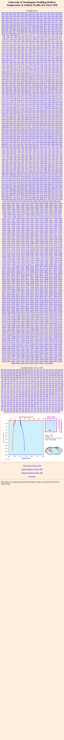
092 (26, 377)
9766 (50, 201)
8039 (22, 173)
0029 (26, 14)
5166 (41, 100)
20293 (37, 302)
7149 (30, 150)
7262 (34, 155)
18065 (60, 266)
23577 (13, 357)
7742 (30, 169)
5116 (7, 96)
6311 (14, 133)
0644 (61, 24)
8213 (11, 182)
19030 (37, 281)
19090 (32, 283)
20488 (41, 304)
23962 (60, 361)
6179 (49, 127)
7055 (26, 146)
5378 (7, 117)
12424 (18, 226)
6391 (57, 134)
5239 (49, 108)
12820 (32, 253)
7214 (30, 154)
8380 (7, 186)
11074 (18, 213)
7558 (22, 161)
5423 (18, 121)
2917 (18, 81)
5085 (22, 93)
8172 (7, 178)
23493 (27, 356)
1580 (7, 56)
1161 (22, 39)
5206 (49, 104)
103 (59, 377)
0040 (57, 14)
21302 (41, 315)
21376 (4, 317)
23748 (13, 359)
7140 (22, 150)
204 (47, 387)
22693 (51, 340)
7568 (41, 161)
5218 (34, 106)
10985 (41, 207)
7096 (45, 148)
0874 (3, 32)
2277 (57, 74)
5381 (15, 117)
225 (47, 389)
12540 (4, 234)
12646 (27, 241)
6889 (3, 144)
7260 (26, 155)
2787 (18, 77)
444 (11, 410)
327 (38, 398)
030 (29, 372)
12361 (23, 218)
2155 (18, 70)
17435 (46, 260)
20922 (27, 312)
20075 (46, 296)
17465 (55, 260)
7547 (57, 159)
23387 (18, 354)
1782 (41, 66)
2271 (34, 74)
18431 (55, 272)
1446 (34, 49)
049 (23, 373)
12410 (23, 224)
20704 (37, 310)
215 (17, 389)
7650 (18, 167)
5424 (22, 121)
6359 (26, 134)
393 (47, 404)
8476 (3, 190)
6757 (57, 140)
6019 (60, 123)
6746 (14, 140)
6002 (34, 123)
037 (50, 372)
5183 (45, 102)
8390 (30, 186)
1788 (3, 68)
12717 (32, 245)
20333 (51, 302)
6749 (26, 140)
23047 (60, 348)
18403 (46, 272)
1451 (49, 49)
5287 (22, 112)
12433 (46, 226)
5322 (57, 114)
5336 (45, 115)
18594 (51, 274)
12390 (23, 222)
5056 (41, 89)
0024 (11, 14)
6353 (3, 134)
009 (29, 370)
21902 (32, 327)
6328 (22, 133)
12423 (13, 226)
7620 (49, 165)
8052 (34, 173)
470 (29, 412)
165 (56, 383)
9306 (7, 197)
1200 (30, 41)
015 (47, 370)
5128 (49, 96)
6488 (49, 136)
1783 (45, 66)
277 (14, 394)
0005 (18, 13)
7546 (53, 159)
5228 (7, 108)
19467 (46, 289)
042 (2, 373)
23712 (60, 357)
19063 (55, 281)
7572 (49, 161)
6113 (22, 127)
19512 (55, 289)
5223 (49, 106)
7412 (49, 157)
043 (5, 373)
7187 (61, 152)
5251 (34, 110)
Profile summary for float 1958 (32, 469)
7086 (22, 148)
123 (55, 379)
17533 (23, 262)
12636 (41, 239)
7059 (30, 146)
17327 (46, 258)
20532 (13, 306)
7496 (30, 159)
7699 (18, 169)
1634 (41, 58)
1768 (7, 66)
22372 (4, 336)
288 (47, 394)
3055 (30, 81)
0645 (3, 26)
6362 (38, 134)
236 (17, 391)
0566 (37, 22)
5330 (26, 115)
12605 (18, 235)
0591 (18, 24)
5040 (53, 87)
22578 (60, 338)
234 (11, 391)
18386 (32, 272)
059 (53, 373)
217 (23, 389)
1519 (7, 53)
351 (47, 400)
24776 (46, 363)
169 (5, 385)
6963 (57, 144)
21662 (18, 321)
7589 (18, 163)
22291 (46, 335)
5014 (18, 85)
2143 (34, 68)
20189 (37, 300)
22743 (46, 342)
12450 (23, 228)
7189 (7, 154)
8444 (22, 188)
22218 (41, 333)
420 (2, 408)
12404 (60, 222)
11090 (55, 213)
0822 (18, 28)
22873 (27, 346)
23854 (4, 361)
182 (44, 385)
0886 (34, 32)
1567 (18, 54)
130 (14, 381)
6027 (30, 125)
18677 (32, 275)
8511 (60, 190)
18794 (37, 277)
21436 (37, 317)
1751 (3, 64)
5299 (38, 112)
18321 (51, 270)
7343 (45, 155)
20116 (27, 298)
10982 (27, 207)
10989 (60, 207)
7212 (22, 154)
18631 (8, 275)
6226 (22, 129)
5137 (18, 98)
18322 (55, 270)
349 (41, 400)
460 (59, 410)
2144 (38, 68)
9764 (43, 201)
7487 (26, 159)
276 (11, 394)
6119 (33, 127)
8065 (41, 173)
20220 (46, 300)
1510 (34, 51)
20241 (60, 300)
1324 (45, 45)
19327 (27, 287)
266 (44, 393)
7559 (26, 161)
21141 (41, 314)
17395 (23, 260)
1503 (18, 51)
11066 (9, 213)
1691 (18, 62)
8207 (49, 180)
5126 (41, 96)
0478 (49, 20)
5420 (7, 121)
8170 (3, 178)
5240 (53, 108)
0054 (15, 16)
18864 (37, 279)
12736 (23, 247)
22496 (4, 338)
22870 (23, 346)
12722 (37, 245)
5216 (26, 106)
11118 (41, 216)
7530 (41, 159)
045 (11, 373)
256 (14, 393)
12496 (51, 232)
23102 (55, 350)
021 (2, 372)
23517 (46, 356)
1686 (3, 62)
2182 (53, 72)
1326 (49, 45)
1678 (38, 60)
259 (23, 393)
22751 (55, 342)
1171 (60, 39)
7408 (45, 157)
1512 (41, 51)
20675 (23, 310)
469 (26, 412)
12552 (41, 234)
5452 (18, 123)
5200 (45, 104)
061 (59, 373)
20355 (8, 304)
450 (29, 410)
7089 (30, 148)
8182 (38, 178)
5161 (22, 100)
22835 (4, 346)
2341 (18, 75)
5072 (34, 91)
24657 (41, 363)
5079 (61, 91)
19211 (41, 285)
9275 (18, 195)
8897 (34, 192)
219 (29, 389)
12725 (51, 245)
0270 (18, 18)
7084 (15, 148)
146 (62, 381)
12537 (60, 232)
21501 (32, 319)
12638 (51, 239)
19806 (41, 293)
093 (29, 377)
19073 (18, 283)
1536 (49, 53)
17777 (32, 264)
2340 (15, 75)
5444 (49, 121)
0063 (49, 16)
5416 (53, 119)
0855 (41, 30)
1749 (57, 62)
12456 (51, 228)
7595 (30, 163)
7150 (34, 150)
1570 (30, 54)
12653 (60, 241)
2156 (22, 70)
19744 (23, 293)
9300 (45, 195)
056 (44, 373)
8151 (30, 176)
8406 (61, 186)
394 (50, 404)
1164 (34, 39)
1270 (7, 43)
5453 (22, 123)
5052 (30, 89)
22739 (37, 342)
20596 (13, 308)
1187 (11, 41)
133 (23, 381)
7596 (34, 163)
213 (11, 389)
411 (38, 406)
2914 (7, 81)
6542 (61, 136)
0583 (7, 24)
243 (38, 391)
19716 (8, 293)
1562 (61, 53)
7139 (18, 150)
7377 (3, 157)
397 (59, 404)
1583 (18, 56)
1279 (41, 43)
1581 (11, 56)
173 (17, 385)
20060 (41, 296)
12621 (32, 237)
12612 (51, 235)
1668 (3, 60)
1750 (61, 62)
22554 (41, 338)
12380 (46, 220)
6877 (30, 142)
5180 (34, 102)
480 (59, 412)
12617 (13, 237)
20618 (32, 308)
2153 (11, 70)
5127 (45, 96)
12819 (27, 253)
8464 (45, 188)
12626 (55, 237)
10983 (32, 207)
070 (23, 375)
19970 (32, 295)
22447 (37, 336)
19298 (8, 287)
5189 (3, 104)
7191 (15, 154)
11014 (4, 211)
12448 (13, 228)
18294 (27, 270)
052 (32, 373)
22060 (4, 331)
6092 (41, 125)
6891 (7, 144)
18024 (32, 266)
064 (5, 375)
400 (5, 406)
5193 (18, 104)
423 (11, 408)
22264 (23, 335)
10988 (55, 207)
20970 (51, 312)
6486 (45, 136)
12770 (55, 249)
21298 (37, 315)
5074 (41, 91)
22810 (51, 344)
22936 (55, 346)
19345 (37, 287)
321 (20, 398)
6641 (53, 138)
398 (62, 404)
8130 (53, 174)
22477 (51, 336)
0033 (41, 14)
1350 (61, 47)
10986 (46, 207)
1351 (3, 49)
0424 (11, 20)
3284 (3, 83)
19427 (27, 289)
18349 (8, 272)
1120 (45, 35)
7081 (3, 148)
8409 (7, 188)
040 (59, 372)
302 (26, 396)
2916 (15, 81)
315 (2, 398)
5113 (56, 94)
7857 (15, 171)
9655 (18, 199)
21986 (37, 329)
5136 (15, 98)
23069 (27, 350)
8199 (22, 180)
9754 (12, 201)
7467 (22, 159)
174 (20, 385)
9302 (53, 195)
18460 (4, 274)
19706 (4, 293)
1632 (34, 58)
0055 (18, 16)
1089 (57, 34)
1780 (34, 66)
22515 (18, 338)
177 (29, 385)
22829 (60, 344)
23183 (18, 352)
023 (8, 372)
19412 (23, 289)
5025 (57, 85)
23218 (32, 352)
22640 (23, 340)
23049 (4, 350)
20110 (23, 298)
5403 (22, 119)
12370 (4, 220)
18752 (8, 277)
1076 (30, 34)
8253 (3, 184)
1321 (34, 45)
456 (47, 410)
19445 (41, 289)
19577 (8, 291)
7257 (18, 155)
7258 (22, 155)
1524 (26, 53)
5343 (49, 115)
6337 (41, 133)
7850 (11, 171)
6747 (18, 140)
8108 (18, 174)
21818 (46, 323)
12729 (4, 247)
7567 (38, 161)
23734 (8, 359)
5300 (41, 112)
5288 (26, 112)
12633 (27, 239)
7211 (18, 154)
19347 (41, 287)
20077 (51, 296)
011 (35, 370)
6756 (53, 140)
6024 (18, 125)
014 (44, 370)
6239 (38, 129)
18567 (41, 274)
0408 (45, 18)
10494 (55, 205)
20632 (60, 308)
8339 (41, 184)
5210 (3, 106)
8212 (7, 182)
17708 (13, 264)
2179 (41, 72)
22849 (13, 346)
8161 (38, 176)
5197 (34, 104)
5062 (61, 89)
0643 (57, 24)
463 (8, 412)
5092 (49, 93)
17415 (27, 260)
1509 (30, 51)
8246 (53, 182)
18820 (55, 277)
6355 (11, 134)
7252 (7, 155)
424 (14, 408)
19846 (55, 293)
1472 (3, 51)
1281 (49, 43)
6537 (57, 136)
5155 (61, 98)
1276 (30, 43)
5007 (53, 83)
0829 (38, 28)
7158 (3, 152)
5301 (45, 112)
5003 (38, 83)
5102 (18, 94)
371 (44, 402)
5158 (11, 100)
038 (53, 372)
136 (32, 381)
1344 (38, 47)
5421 (11, 121)
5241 (57, 108)
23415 (32, 354)
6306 (57, 131)
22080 (18, 331)
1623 (11, 58)
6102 (15, 127)
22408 (13, 336)
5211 (7, 106)
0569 (49, 22)
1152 (49, 37)
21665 (23, 321)
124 (58, 379)
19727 (18, 293)
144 (56, 381)
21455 (46, 317)
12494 (46, 232)
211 (5, 389)
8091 (15, 174)
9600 (34, 197)
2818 (30, 79)
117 (38, 379)
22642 (27, 340)
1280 (45, 43)
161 (44, 383)
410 (35, 406)
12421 (8, 226)
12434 (51, 226)
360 (11, 402)
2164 (49, 70)
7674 (61, 167)
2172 (18, 72)
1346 (45, 47)
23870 (18, 361)
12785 (51, 251)
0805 (61, 26)
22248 (8, 335)
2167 (61, 70)
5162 (26, 100)
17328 (51, 258)
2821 (41, 79)
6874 (26, 142)
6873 (22, 142)
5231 (18, 108)
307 (41, 396)
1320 (30, 45)
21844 (18, 325)
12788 (4, 253)
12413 (37, 224)
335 (62, 398)
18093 (18, 268)
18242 (13, 270)
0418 (49, 18)
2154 (15, 70)
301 (23, 396)
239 (26, 391)
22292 (51, 335)
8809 (15, 192)
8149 (26, 176)
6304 (49, 131)
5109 (45, 94)
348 (38, 400)
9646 (7, 199)
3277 (38, 81)
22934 (51, 346)
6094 (49, 125)
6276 (49, 129)
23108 (60, 350)
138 (38, 381)
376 (59, 402)
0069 (11, 18)
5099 (7, 94)
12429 (32, 226)
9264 (3, 195)
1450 (45, 49)
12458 (60, 228)
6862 (15, 142)
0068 (7, 18)
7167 (30, 152)
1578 (61, 54)
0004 (15, 13)
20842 (4, 312)
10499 (8, 207)
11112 (27, 216)
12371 (8, 220)
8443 (18, 188)
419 (61, 406)
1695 (34, 62)
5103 (22, 94)
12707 (60, 243)
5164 (34, 100)
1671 (15, 60)
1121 (48, 35)
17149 (41, 256)
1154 (56, 37)
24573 (37, 363)
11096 (18, 215)
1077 (34, 34)
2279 (3, 75)
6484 (38, 136)
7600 (49, 163)
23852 (60, 359)
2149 (57, 68)
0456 (30, 20)
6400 (18, 136)
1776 (18, 66)
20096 (4, 298)
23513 (41, 356)
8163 (45, 176)
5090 (41, 93)
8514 (3, 192)
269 (53, 393)
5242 (61, 108)
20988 (60, 312)
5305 (61, 112)
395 (53, 404)
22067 (13, 331)
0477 (45, 20)
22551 (37, 338)
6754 (45, 140)
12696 (41, 243)
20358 (13, 304)
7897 (22, 171)
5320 (49, 114)
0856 (45, 30)
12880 (27, 255)
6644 (3, 140)
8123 (34, 174)
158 (35, 383)
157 (32, 383)
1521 (15, 53)
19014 (23, 281)
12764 (37, 249)
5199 (41, 104)
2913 (3, 81)
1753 (11, 64)
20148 (8, 300)
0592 (22, 24)
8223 (34, 182)
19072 (13, 283)
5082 (11, 93)
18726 (55, 275)
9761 (31, 201)
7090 (34, 148)
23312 (46, 352)
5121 (22, 96)
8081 (57, 173)
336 (2, 400)
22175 (8, 333)
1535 (45, 53)
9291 (30, 195)
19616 (37, 291)
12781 (32, 251)
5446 (57, 121)
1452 (53, 49)
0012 (41, 13)
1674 (26, 60)
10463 (18, 205)
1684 (57, 60)
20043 (18, 296)
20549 (32, 306)
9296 (41, 195)
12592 (4, 235)
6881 (38, 142)
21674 (32, 321)
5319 (45, 114)
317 (8, 398)
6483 (34, 136)
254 (8, 393)
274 (5, 394)
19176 (23, 285)
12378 (37, 220)
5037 (41, 87)
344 (26, 400)
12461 (13, 230)
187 (59, 385)
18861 (27, 279)
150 (11, 383)
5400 (11, 119)
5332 (34, 115)
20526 (60, 304)
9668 (41, 199)
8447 (26, 188)
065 (8, 375)
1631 (30, 58)
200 (35, 387)
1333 (61, 45)
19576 (4, 291)
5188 (61, 102)
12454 (41, 228)
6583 (3, 138)
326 (35, 398)
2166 (57, 70)
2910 (53, 79)
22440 (27, 336)
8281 (22, 184)
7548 (61, 159)
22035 (51, 329)
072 (29, 375)
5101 (15, 94)
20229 (55, 300)
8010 (7, 173)
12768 (46, 249)
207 (56, 387)
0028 (22, 14)
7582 (3, 163)
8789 (7, 192)
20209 (41, 300)
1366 (22, 49)
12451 (27, 228)
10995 (23, 209)
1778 (26, 66)
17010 (13, 256)
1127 (11, 37)
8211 (3, 182)
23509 (37, 356)
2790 (30, 77)
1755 (18, 64)
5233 (26, 108)
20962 (46, 312)
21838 (8, 325)
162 (47, 383)
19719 (13, 293)
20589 (4, 308)
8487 (34, 190)
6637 (38, 138)
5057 (45, 89)
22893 (32, 346)
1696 (38, 62)
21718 (51, 321)
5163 (30, 100)
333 (56, 398)
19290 (4, 287)
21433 (32, 317)
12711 (13, 245)
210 (2, 389)
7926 (30, 171)
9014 (53, 192)
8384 (22, 186)
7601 (53, 163)
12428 (27, 226)
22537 (32, 338)
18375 (27, 272)
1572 (38, 54)
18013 (23, 266)
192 (11, 387)
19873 (60, 293)
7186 (57, 152)
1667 (61, 58)
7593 (22, 163)
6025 (22, 125)
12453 (37, 228)
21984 (32, 329)
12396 (37, 222)
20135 (46, 298)
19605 (27, 291)
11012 (60, 209)
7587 (15, 163)
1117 (34, 35)
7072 (41, 146)
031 (32, 372)
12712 (18, 245)
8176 (22, 178)
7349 (53, 155)
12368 (55, 218)
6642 (57, 138)
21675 (37, 321)
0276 (22, 18)
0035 (49, 14)
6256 (41, 129)
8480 (11, 190)
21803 (23, 323)
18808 (46, 277)
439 (59, 408)
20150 (13, 300)
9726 (49, 199)
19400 (8, 289)
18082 (13, 268)
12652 (55, 241)
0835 (61, 28)
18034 (41, 266)
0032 (38, 14)
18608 (60, 274)
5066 (15, 91)
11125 (54, 216)
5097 (3, 94)
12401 (51, 222)
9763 (39, 201)
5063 (3, 91)
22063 (8, 331)
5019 (37, 85)
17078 (27, 256)
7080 (61, 146)
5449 (7, 123)
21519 (41, 319)
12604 (13, 235)
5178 (26, 102)
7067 (38, 146)
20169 (23, 300)
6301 (38, 131)
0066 (61, 16)
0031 (34, 14)
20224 (51, 300)
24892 (51, 363)
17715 (18, 264)
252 (2, 393)
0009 (30, 13)
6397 (15, 136)
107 (8, 379)
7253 (11, 155)
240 (29, 391)
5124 (33, 96)
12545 (23, 234)
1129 (18, 37)
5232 (22, 108)
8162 (41, 176)
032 (35, 372)
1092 (7, 35)
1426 (30, 49)
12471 (32, 230)
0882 (30, 32)
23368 (13, 354)
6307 (61, 131)
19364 (55, 287)
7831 (53, 169)
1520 (11, 53)
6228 (30, 129)
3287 (15, 83)
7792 (41, 169)
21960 (8, 329)
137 (35, 381)
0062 (45, 16)
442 (5, 410)
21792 (18, 323)
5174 (11, 102)
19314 (18, 287)
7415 (53, 157)
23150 (13, 352)
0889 (45, 32)
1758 (30, 64)
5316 (34, 114)
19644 (51, 291)
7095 (41, 148)
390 (38, 404)
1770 (15, 66)
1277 (34, 43)
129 (11, 381)
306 (38, 396)
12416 (46, 224)
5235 (34, 108)
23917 (27, 361)
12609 (37, 235)
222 (38, 389)
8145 (18, 176)
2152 (7, 70)
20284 (32, 302)
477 (50, 412)
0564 (30, 22)
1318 (26, 45)
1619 (61, 56)
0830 (41, 28)
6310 (11, 133)
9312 (14, 197)
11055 (41, 211)
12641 (4, 241)
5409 (26, 119)
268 (50, 393)
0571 (57, 22)
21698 (46, 321)
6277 (53, 129)
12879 (23, 255)
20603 (23, 308)
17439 (51, 260)
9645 (3, 199)
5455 (26, 123)
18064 (55, 266)
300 (20, 396)
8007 (61, 171)
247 (50, 391)
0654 (30, 26)
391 (41, 404)
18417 (51, 272)
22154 (55, 331)
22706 (60, 340)
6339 (49, 133)
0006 (22, 13)
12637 (46, 239)
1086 (45, 34)
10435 (18, 203)
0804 (57, 26)
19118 (51, 283)
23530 (55, 356)
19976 (37, 295)
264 (38, 393)
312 (56, 396)
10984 (37, 207)
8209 (57, 180)
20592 (8, 308)
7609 (15, 165)
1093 (11, 35)
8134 (57, 174)
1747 (49, 62)
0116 (14, 18)
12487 (37, 232)
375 (56, 402)
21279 (13, 315)
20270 (18, 302)
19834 (46, 293)
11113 (32, 216)
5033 (26, 87)
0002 (7, 13)
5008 (57, 83)
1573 (41, 54)
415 (50, 406)
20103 (8, 298)
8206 (45, 180)
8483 (22, 190)
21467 (55, 317)
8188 (53, 178)
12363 (32, 218)
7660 (30, 167)
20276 (27, 302)
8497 (41, 190)
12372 (13, 220)
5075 (45, 91)
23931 (32, 361)
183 (47, 385)
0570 (53, 22)
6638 (41, 138)
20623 (46, 308)
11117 (36, 216)
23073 (41, 350)
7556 (15, 161)
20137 (55, 298)
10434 (13, 203)
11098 (27, 215)
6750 (30, 140)
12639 (55, 239)
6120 (37, 127)
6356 (15, 134)
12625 (51, 237)
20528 (8, 306)
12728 (60, 245)
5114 (60, 94)
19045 (41, 281)
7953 (34, 171)
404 (17, 406)
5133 (3, 98)
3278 (41, 81)
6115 (26, 127)
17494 (13, 262)
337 (5, 400)
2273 (41, 74)
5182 (41, 102)
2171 (15, 72)
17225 (8, 258)
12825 (55, 253)
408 (29, 406)
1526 (34, 53)
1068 (18, 34)
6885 (53, 142)
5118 (11, 96)
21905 (37, 327)
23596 (23, 357)
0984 (11, 34)
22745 (51, 342)
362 (17, 402)
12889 (4, 256)
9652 (15, 199)
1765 (57, 64)
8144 (15, 176)
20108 (13, 298)
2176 (34, 72)
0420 (57, 18)
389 (35, 404)
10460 (8, 205)
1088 (53, 34)
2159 (34, 70)
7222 (53, 154)
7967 (41, 171)
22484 (55, 336)
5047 (11, 89)
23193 (27, 352)
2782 (61, 75)
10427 (59, 201)
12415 (41, 224)
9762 (35, 201)
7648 (15, 167)
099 (47, 377)
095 (35, 377)
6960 (53, 144)
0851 (26, 30)
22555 (46, 338)
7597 (38, 163)
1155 (60, 37)
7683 (7, 169)
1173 (7, 41)
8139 (3, 176)
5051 (26, 89)
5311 (22, 114)
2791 (34, 77)
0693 (53, 26)
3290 (26, 83)
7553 (11, 161)
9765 (47, 201)
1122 (52, 35)
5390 (41, 117)
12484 (27, 232)
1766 (61, 64)
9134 (45, 194)
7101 (49, 148)
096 (38, 377)
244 (41, 391)
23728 (4, 359)
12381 (51, 220)
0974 (3, 34)
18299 (32, 270)
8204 (38, 180)
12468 (27, 230)
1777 (22, 66)
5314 (26, 114)
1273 (18, 43)
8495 (38, 190)
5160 (18, 100)
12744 (41, 247)
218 (26, 389)
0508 (7, 22)
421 (5, 408)
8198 (18, 180)
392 (44, 404)
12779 (23, 251)
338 (8, 400)
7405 (41, 157)
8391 (34, 186)
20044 (22, 296)
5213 (14, 106)
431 (35, 408)
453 (38, 410)
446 (17, 410)
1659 (57, 58)
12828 (8, 255)
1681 (45, 60)
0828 (34, 28)
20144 (4, 300)
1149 (37, 37)
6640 (49, 138)
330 (47, 398)
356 (62, 400)
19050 (46, 281)
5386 (30, 117)
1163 (30, 39)
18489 (18, 274)
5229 (11, 108)
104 (62, 377)
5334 (41, 115)
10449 (51, 203)
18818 (51, 277)
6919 (30, 144)
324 (29, 398)
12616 (8, 237)
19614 (32, 291)
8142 (7, 176)
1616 (49, 56)
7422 (57, 157)
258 (20, 393)
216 (20, 389)
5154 (57, 98)
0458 (38, 20)
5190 (7, 104)
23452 (51, 354)
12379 (41, 220)
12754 (18, 249)
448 (23, 410)
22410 (18, 336)
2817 (26, 79)
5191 (11, 104)
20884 (13, 312)
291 (56, 394)
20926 (32, 312)
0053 (11, 16)
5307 (7, 114)
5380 (11, 117)
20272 (23, 302)
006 (20, 370)
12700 (46, 243)
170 (8, 385)
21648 (13, 321)
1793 (18, 68)
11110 (19, 216)
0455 (26, 20)
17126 (32, 256)
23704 (55, 357)
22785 (32, 344)
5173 (7, 102)
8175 (18, 178)
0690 (41, 26)
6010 (45, 123)
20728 (46, 310)
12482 (18, 232)
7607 (11, 165)
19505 (51, 289)
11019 (18, 211)
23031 (51, 348)
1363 (11, 49)
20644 (8, 310)
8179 (30, 178)
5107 (38, 94)
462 (5, 412)
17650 (4, 264)
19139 (4, 285)
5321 (53, 114)
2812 (7, 79)
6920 (34, 144)
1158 (11, 39)
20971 (55, 312)
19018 (32, 281)
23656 (46, 357)
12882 (37, 255)
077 (44, 375)
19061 (51, 281)
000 (2, 370)
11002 (41, 209)
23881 (23, 361)
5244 (7, 110)
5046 (7, 89)
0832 (49, 28)
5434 (41, 121)
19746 (27, 293)
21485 (8, 319)
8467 (49, 188)
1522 (18, 53)
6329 (26, 133)
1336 (11, 47)
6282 (11, 131)
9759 (27, 201)
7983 (49, 171)
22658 (37, 340)
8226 (37, 182)
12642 (8, 241)
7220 (45, 154)
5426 (30, 121)
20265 (13, 302)
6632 (22, 138)
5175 (15, 102)
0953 (61, 32)
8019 (11, 173)
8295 (30, 184)
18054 (51, 266)
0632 (38, 24)
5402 (18, 119)
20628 (55, 308)
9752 (8, 201)
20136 (51, 298)
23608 (37, 357)
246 (47, 391)
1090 (61, 34)
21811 (37, 323)
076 (41, 375)
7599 (45, 163)
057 (47, 373)
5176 (18, 102)
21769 (8, 323)
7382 (15, 157)
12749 (60, 247)
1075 (26, 34)
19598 (18, 291)
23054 (13, 350)
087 (11, 377)
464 (11, 412)
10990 (4, 209)
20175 (27, 300)
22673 (41, 340)
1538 (57, 53)
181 (41, 385)
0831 (45, 28)
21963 (13, 329)
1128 (15, 37)
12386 (13, 222)
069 (20, 375)
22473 (41, 336)
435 (47, 408)
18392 (41, 272)
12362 (27, 218)
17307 (32, 258)
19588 (13, 291)
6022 (11, 125)
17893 (46, 264)
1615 (45, 56)
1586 (30, 56)
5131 (56, 96)
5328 (18, 115)
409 (32, 406)
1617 (53, 56)
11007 (51, 209)
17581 (46, 262)
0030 (30, 14)
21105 (27, 314)
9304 (61, 195)
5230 (15, 108)
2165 (53, 70)
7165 (22, 152)
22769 (18, 344)
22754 (60, 342)
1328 (57, 45)
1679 (41, 60)
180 (38, 385)
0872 (57, 30)
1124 (60, 35)
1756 (22, 64)
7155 (53, 150)
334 (59, 398)
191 (8, 387)
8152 (34, 176)
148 (5, 383)
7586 (11, 163)
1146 (26, 37)
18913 (51, 279)
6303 (45, 131)
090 (20, 377)
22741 (41, 342)
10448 (46, 203)
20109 (18, 298)
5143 (41, 98)
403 (14, 406)
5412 (37, 119)
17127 (37, 256)
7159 (7, 152)
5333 (38, 115)
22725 (23, 342)
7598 (41, 163)
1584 (22, 56)
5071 (30, 91)
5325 (7, 115)
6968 (3, 146)
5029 (11, 87)
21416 (23, 317)
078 (47, 375)
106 (5, 379)
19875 (4, 295)
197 (26, 387)
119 (43, 379)
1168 (49, 39)
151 (14, 383)
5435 (45, 121)
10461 (13, 205)
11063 (60, 211)
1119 (41, 35)
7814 (49, 169)
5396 (57, 117)
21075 (23, 314)
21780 (13, 323)
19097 (37, 283)
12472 (37, 230)
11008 (55, 209)
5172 (3, 102)
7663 (38, 167)
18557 (37, 274)
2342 (22, 75)
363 (20, 402)
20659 (13, 310)
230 (61, 389)
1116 (30, 35)
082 (59, 375)
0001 (3, 13)
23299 (41, 352)
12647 (32, 241)
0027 (18, 14)
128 (8, 381)
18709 (46, 275)
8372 (53, 184)
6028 (34, 125)
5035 (34, 87)
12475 (46, 230)
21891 (23, 327)
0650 (18, 26)
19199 (37, 285)
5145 (49, 98)
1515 (53, 51)
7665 (41, 167)
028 (23, 372)
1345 (41, 47)
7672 (57, 167)
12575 (60, 234)
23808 (41, 359)
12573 (55, 234)
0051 (3, 16)
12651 (51, 241)
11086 (46, 213)
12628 (4, 239)
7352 (57, 155)
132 (20, 381)
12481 (13, 232)
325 (32, 398)
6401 (22, 136)
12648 (37, 241)
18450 (60, 272)
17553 (37, 262)
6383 (53, 134)
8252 (60, 182)
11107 (9, 216)
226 (50, 389)
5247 (18, 110)
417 (56, 406)
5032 (22, 87)
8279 (18, 184)
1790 (11, 68)
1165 (37, 39)
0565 (34, 22)
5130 (53, 96)
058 (50, 373)
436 (50, 408)
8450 (30, 188)
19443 (37, 289)
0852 (30, 30)
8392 (38, 186)
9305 (3, 197)
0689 (38, 26)
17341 (60, 258)
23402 (23, 354)
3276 (34, 81)
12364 (37, 218)
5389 (38, 117)
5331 (30, 115)
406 (23, 406)
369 (38, 402)
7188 (3, 154)
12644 (18, 241)
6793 (3, 142)
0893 (49, 32)
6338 (45, 133)
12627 (60, 237)
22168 (4, 333)
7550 (3, 161)
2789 (26, 77)
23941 (37, 361)
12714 (22, 245)
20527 (4, 306)
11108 (14, 216)
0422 (3, 20)
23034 (55, 348)
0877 (15, 32)
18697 (41, 275)
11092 (4, 215)
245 (44, 391)
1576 (53, 54)
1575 (49, 54)
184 (50, 385)
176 (26, 385)
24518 (32, 363)
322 (23, 398)
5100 (11, 94)
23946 (51, 361)
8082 (61, 173)
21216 (60, 314)
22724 (18, 342)
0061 (41, 16)
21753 (4, 323)
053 (35, 373)
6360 (30, 134)
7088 (26, 148)
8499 (49, 190)
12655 (8, 243)
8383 (18, 186)
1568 (22, 54)
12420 (4, 226)
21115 (32, 314)
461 (62, 410)
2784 (7, 77)
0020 (7, 14)
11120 (45, 216)
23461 (60, 354)
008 (26, 370)
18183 (60, 268)
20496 (51, 304)
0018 (60, 13)
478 (53, 412)
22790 (37, 344)
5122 (26, 96)
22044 (55, 329)
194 (17, 387)
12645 (23, 241)
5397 (61, 117)
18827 (8, 279)
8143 (11, 176)
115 (32, 379)
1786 (57, 66)
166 (59, 383)
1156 (3, 39)
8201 (30, 180)
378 (2, 404)
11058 (50, 211)
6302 (41, 131)
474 (41, 412)
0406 (37, 18)
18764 (23, 277)
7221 (49, 154)
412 (41, 406)
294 (2, 396)
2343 (26, 75)
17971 (8, 266)
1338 (18, 47)
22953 (60, 346)
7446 (15, 159)
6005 (38, 123)
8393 (41, 186)
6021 (7, 125)
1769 (11, 66)
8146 (22, 176)
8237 (45, 182)
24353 (27, 363)
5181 (38, 102)
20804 (51, 310)
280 (23, 394)
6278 (57, 129)
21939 (55, 327)
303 (29, 396)
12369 (60, 218)
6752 (37, 140)
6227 (26, 129)
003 (11, 370)
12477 (55, 230)
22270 (27, 335)
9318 (26, 197)
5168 (49, 100)
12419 (60, 224)
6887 (57, 142)
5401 (15, 119)
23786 (32, 359)
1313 (7, 45)
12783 (41, 251)
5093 (53, 93)
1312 (3, 45)
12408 (13, 224)
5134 (7, 98)
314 (61, 396)
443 (8, 410)
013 (41, 370)
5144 (45, 98)
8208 (53, 180)
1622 (7, 58)
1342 (34, 47)
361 (14, 402)
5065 (11, 91)
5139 (26, 98)
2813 (11, 79)
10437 (27, 203)
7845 (3, 171)
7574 (53, 161)
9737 (53, 199)
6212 (53, 127)
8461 (41, 188)
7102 (53, 148)
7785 (38, 169)
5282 (7, 112)
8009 (3, 173)
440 (62, 408)
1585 (26, 56)
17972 (13, 266)
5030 (15, 87)
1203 (41, 41)
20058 (37, 296)
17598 (51, 262)
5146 (53, 98)
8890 (26, 192)
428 (26, 408)
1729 (41, 62)
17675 (8, 264)
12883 (41, 255)
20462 (37, 304)
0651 (22, 26)
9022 (3, 194)
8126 (41, 174)
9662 (34, 199)
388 (32, 404)
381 (11, 404)
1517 (60, 51)
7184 (49, 152)
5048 (15, 89)
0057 (26, 16)
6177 (45, 127)
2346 (38, 75)
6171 (41, 127)
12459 (4, 230)
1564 (7, 54)
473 (38, 412)
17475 (4, 262)
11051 (27, 211)
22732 (32, 342)
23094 (51, 350)
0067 (3, 18)
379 (5, 404)
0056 (22, 16)
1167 (45, 39)
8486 (30, 190)
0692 (49, 26)
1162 (26, 39)
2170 (11, 72)
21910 (41, 327)
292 (59, 394)
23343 (60, 352)
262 (32, 393)
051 (29, 373)
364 (23, 402)
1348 (53, 47)
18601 (55, 274)
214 (14, 389)
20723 (41, 310)
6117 (30, 127)
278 (17, 394)
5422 (15, 121)
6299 (30, 131)
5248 (22, 110)
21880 (4, 327)
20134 (41, 298)
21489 (18, 319)
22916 (41, 346)
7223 (57, 154)
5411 (34, 119)
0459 (41, 20)
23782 (27, 359)
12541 (8, 234)
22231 (51, 333)
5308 (11, 114)
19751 (32, 293)
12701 (51, 243)
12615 (4, 237)
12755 (23, 249)
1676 (30, 60)
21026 (13, 314)
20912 (18, 312)
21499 (27, 319)
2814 (15, 79)
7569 (45, 161)
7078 (53, 146)
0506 (61, 20)
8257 (11, 184)
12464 (23, 230)
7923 (26, 171)
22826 (55, 344)
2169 (7, 72)
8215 (18, 182)
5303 (53, 112)
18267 (18, 270)
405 (20, 406)
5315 (30, 114)
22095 (32, 331)
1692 (22, 62)
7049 (22, 146)
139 (41, 381)
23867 (13, 361)
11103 (50, 215)
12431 (41, 226)
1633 (38, 58)
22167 (60, 331)
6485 (41, 136)
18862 (32, 279)
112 (23, 379)
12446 (4, 228)
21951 (4, 329)
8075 (53, 173)
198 (29, 387)
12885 (51, 255)
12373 (18, 220)
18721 (51, 275)
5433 (38, 121)
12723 (41, 245)
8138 (60, 174)
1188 (14, 41)
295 (5, 396)
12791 (13, 253)
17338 (55, 258)
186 (56, 385)
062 (62, 373)
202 (41, 387)
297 (11, 396)
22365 (60, 335)
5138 (22, 98)
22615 (13, 340)
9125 (41, 194)
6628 (7, 138)
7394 (26, 157)
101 (53, 377)
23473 (4, 356)
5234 (30, 108)
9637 (57, 197)
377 (62, 402)
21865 (41, 325)
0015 (53, 13)
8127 (45, 174)
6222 (7, 129)
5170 (57, 100)
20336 (55, 302)
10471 (32, 205)
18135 (46, 268)
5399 (7, 119)
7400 (34, 157)
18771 (27, 277)
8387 (26, 186)
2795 (45, 77)
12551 (37, 234)
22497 (8, 338)
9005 (49, 192)
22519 (23, 338)
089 (17, 377)
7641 (3, 167)
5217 (30, 106)
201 (38, 387)
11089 (50, 213)
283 (32, 394)
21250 (4, 315)
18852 (23, 279)
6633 (26, 138)
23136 (8, 352)
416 (53, 406)
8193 (3, 180)
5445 (53, 121)
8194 (7, 180)
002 (8, 370)
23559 (8, 357)
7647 (11, 167)
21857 (32, 325)
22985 (37, 348)
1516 (57, 51)
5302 (49, 112)
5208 (57, 104)
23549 (60, 356)
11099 (32, 215)
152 (17, 383)
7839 (61, 169)
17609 (55, 262)
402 (11, 406)
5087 (30, 93)
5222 (45, 106)
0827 (30, 28)
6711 (7, 140)
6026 (26, 125)
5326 (11, 115)
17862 (41, 264)
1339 (22, 47)
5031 (18, 87)
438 (56, 408)
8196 (11, 180)
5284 (15, 112)
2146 (45, 68)
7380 (11, 157)
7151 (37, 150)
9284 (22, 195)
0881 (26, 32)
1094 (15, 35)
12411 (27, 224)
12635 (37, 239)
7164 (18, 152)
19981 (41, 295)
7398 (30, 157)
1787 (61, 66)
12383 (60, 220)
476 (47, 412)
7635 (60, 165)
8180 (34, 178)
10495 (60, 205)
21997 (46, 329)
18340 (4, 272)
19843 (51, 293)
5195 (26, 104)
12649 (41, 241)
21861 (37, 325)
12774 (4, 251)
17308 (37, 258)
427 (23, 408)
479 (56, 412)
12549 (27, 234)
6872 (18, 142)
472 (35, 412)
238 (23, 391)
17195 (4, 258)
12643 (13, 241)
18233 (8, 270)
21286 (23, 315)
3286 (11, 83)
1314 (11, 45)
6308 (3, 133)
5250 (30, 110)
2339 (11, 75)
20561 (37, 306)
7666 (45, 167)
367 (32, 402)
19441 (32, 289)
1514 (49, 51)
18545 (27, 274)
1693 (26, 62)
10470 (27, 205)
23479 (8, 356)
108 (11, 379)
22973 (27, 348)
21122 (37, 314)
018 (56, 370)
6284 (18, 131)
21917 (46, 327)
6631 (18, 138)
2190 (11, 74)
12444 (55, 226)
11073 (13, 213)
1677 (34, 60)
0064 (53, 16)
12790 (8, 253)
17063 (18, 256)
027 (20, 372)
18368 (18, 272)
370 (41, 402)
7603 (57, 163)
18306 (37, 270)
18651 (18, 275)
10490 (51, 205)
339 (11, 400)
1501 (11, 51)
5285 (18, 112)
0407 (41, 18)
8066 (45, 173)
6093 (45, 125)
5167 (45, 100)
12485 (32, 232)
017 (53, 370)
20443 (32, 304)
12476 (51, 230)
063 (2, 375)
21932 (51, 327)
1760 (38, 64)
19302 (13, 287)
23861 (8, 361)
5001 (30, 83)
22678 (46, 340)
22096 (37, 331)
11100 (37, 215)
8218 (30, 182)
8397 (53, 186)
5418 (60, 119)
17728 (23, 264)
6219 (60, 127)
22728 (27, 342)
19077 (23, 283)
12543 (18, 234)
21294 (32, 315)
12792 (18, 253)
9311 (11, 197)
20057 (32, 296)
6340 (53, 133)
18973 (8, 281)
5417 (57, 119)
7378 (7, 157)
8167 (61, 176)
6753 (41, 140)
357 (2, 402)
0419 (53, 18)
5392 (49, 117)
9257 (57, 194)
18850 (18, 279)
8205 (41, 180)
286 (41, 394)
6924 (49, 144)
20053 (27, 296)
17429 (41, 260)
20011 (4, 296)
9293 (34, 195)
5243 (3, 110)
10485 (41, 205)
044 (8, 373)
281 (26, 394)
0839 (11, 30)
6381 (45, 134)
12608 (32, 235)
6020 (3, 125)
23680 (51, 357)
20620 (41, 308)
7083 (11, 148)
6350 (57, 133)
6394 (7, 136)
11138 (59, 216)
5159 (15, 100)
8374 (57, 184)
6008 (41, 123)
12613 (55, 235)
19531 (60, 289)
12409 (18, 224)
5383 (18, 117)
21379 (8, 317)
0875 (7, 32)
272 (62, 393)
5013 (14, 85)
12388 (18, 222)
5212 (11, 106)
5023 (49, 85)
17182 (60, 256)
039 (56, 372)
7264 (41, 155)
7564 (34, 161)
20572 (46, 306)
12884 (46, 255)
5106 (34, 94)
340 (14, 400)
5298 (34, 112)
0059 (34, 16)
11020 (23, 211)
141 (47, 381)
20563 (41, 306)
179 (35, 385)
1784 (49, 66)
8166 (57, 176)
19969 (27, 295)
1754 (15, 64)
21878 (55, 325)
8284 (26, 184)
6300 (34, 131)
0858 (53, 30)
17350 (4, 260)
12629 (8, 239)
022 (5, 372)
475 (44, 412)
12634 (32, 239)
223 (41, 389)
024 (11, 372)
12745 (46, 247)
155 (26, 383)
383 (17, 404)
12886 (55, 255)
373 (50, 402)
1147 (30, 37)
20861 (8, 312)
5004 (41, 83)
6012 (53, 123)
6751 (34, 140)
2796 (49, 77)
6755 (49, 140)
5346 (57, 115)
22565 (55, 338)
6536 (53, 136)
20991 (4, 314)
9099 (34, 194)
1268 (3, 43)
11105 (60, 215)
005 (17, 370)
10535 (13, 207)
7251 (3, 155)
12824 (51, 253)
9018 (61, 192)
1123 (56, 35)
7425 (61, 157)
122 (52, 379)
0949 (57, 32)
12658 (23, 243)
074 (35, 375)
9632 (49, 197)
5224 (53, 106)
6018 (57, 123)
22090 (27, 331)
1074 (22, 34)
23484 (18, 356)
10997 (32, 209)
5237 (41, 108)
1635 (45, 58)
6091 (38, 125)
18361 (13, 272)
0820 (11, 28)
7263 (38, 155)
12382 (55, 220)
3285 (7, 83)
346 (32, 400)
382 (14, 404)
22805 (46, 344)
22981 (32, 348)
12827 (4, 255)
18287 (23, 270)
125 (61, 379)
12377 (32, 220)
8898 (38, 192)
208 (59, 387)
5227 (3, 108)
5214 (18, 106)
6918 (26, 144)
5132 (60, 96)
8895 (30, 192)
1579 (3, 56)
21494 (23, 319)
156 (29, 383)
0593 (26, 24)
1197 (18, 41)
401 (8, 406)
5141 (34, 98)
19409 (18, 289)
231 (2, 391)
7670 (53, 167)
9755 (16, 201)
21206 (55, 314)
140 (44, 381)
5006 (49, 83)
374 (53, 402)
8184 (45, 178)
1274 (22, 43)
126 (2, 381)
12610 (41, 235)
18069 (4, 268)
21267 (8, 315)
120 (46, 379)
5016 (26, 85)
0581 (60, 22)
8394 (45, 186)
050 (26, 373)
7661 (34, 167)
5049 (18, 89)
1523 (22, 53)
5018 (34, 85)
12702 (55, 243)
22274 (32, 335)
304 (32, 396)
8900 (45, 192)
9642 (60, 197)
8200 (26, 180)
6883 (45, 142)
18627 (4, 275)
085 (5, 377)
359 (8, 402)
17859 (37, 264)
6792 (60, 140)
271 (59, 393)
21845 (23, 325)
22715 (4, 342)
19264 (55, 285)
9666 (38, 199)
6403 (26, 136)
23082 (46, 350)
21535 (55, 319)
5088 (34, 93)
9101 (38, 194)
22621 (18, 340)
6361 (34, 134)
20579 (55, 306)
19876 (8, 295)
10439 (32, 203)
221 (35, 389)
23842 (51, 359)
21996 (41, 329)
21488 (13, 319)
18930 (60, 279)
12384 (4, 222)
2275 (49, 74)
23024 (46, 348)
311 (53, 396)
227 (53, 389)
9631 (45, 197)
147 (2, 383)
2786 (15, 77)
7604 (61, 163)
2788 (22, 77)
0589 (15, 24)
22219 (46, 333)
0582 (3, 24)
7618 (41, 165)
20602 (18, 308)
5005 (45, 83)
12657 (18, 243)
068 (17, 375)
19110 (46, 283)
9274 (15, 195)
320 (17, 398)
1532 (38, 53)
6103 (18, 127)
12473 (41, 230)
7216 (37, 154)
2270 (30, 74)
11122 (50, 216)
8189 (57, 178)
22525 (27, 338)
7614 (34, 165)
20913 (23, 312)
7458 (18, 159)
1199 (26, 41)
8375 (61, 184)
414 (47, 406)
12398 (41, 222)
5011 (7, 85)
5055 (38, 89)
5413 (41, 119)
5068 (22, 91)
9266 (11, 195)
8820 (18, 192)
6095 (53, 125)
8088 (11, 174)
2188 (3, 74)
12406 (4, 224)
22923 (46, 346)
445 (14, 410)
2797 (53, 77)
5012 (11, 85)
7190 (11, 154)
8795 (11, 192)
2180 (45, 72)
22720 (8, 342)
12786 (55, 251)
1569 (26, 54)
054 (38, 373)
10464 (23, 205)
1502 (15, 51)
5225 (57, 106)
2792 (38, 77)
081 (56, 375)
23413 (27, 354)
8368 (45, 184)
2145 (41, 68)
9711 (45, 199)
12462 (18, 230)
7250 (60, 154)
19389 (4, 289)
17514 (18, 262)
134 (26, 381)
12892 (8, 256)
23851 (55, 359)
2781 (57, 75)
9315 (22, 197)
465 (14, 412)
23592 (18, 357)
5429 (34, 121)
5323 (60, 114)
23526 (51, 356)
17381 (13, 260)
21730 (55, 321)
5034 (30, 87)
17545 (32, 262)
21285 (18, 315)
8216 (22, 182)
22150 (51, 331)
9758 (24, 201)
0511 (18, 22)
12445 (60, 226)
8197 (15, 180)
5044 (61, 87)
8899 (41, 192)
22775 (27, 344)
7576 (57, 161)
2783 (3, 77)
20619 (37, 308)
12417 (51, 224)
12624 (46, 237)
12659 (27, 243)
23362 (8, 354)
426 (20, 408)
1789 (7, 68)
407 (26, 406)
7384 (18, 157)
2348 (45, 75)
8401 (57, 186)
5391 (45, 117)
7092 (38, 148)
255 (11, 393)
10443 (41, 203)
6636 (34, 138)
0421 (60, 18)
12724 (46, 245)
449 (26, 410)
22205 (27, 333)
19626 (41, 291)
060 (56, 373)
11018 (13, 211)
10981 (23, 207)
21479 (4, 319)
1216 (56, 41)
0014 (49, 13)
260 (26, 393)
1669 (7, 60)
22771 (23, 344)
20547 (27, 306)
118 (40, 379)
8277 (15, 184)
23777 (23, 359)
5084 (18, 93)
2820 (38, 79)
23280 (37, 352)
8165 (53, 176)
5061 (57, 89)
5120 (18, 96)
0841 (18, 30)
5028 (7, 87)
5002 (34, 83)
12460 (8, 230)
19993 (46, 295)
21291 (27, 315)
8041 (26, 173)
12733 (13, 247)
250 (59, 391)
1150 (41, 37)
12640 (60, 239)
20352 (4, 304)
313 (59, 396)
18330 (60, 270)
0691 (45, 26)
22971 (18, 348)
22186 (18, 333)
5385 (26, 117)
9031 (7, 194)
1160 (18, 39)
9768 (54, 201)
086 (8, 377)
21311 (46, 315)
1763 (49, 64)
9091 (15, 194)
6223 (11, 129)
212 (8, 389)
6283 (15, 131)
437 (53, 408)
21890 (18, 327)
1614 (41, 56)
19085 (27, 283)
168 (2, 385)
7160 (11, 152)
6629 (11, 138)
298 (14, 396)
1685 (61, 60)
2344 (30, 75)
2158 (30, 70)
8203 (34, 180)
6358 (22, 134)
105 (2, 379)
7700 (22, 169)
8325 (38, 184)
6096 (57, 125)
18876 (41, 279)
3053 (22, 81)
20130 (32, 298)
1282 (53, 43)
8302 (34, 184)
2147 (49, 68)
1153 (52, 37)
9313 (18, 197)
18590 (46, 274)
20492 (46, 304)
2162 (41, 70)
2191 (15, 74)
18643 (13, 275)
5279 (57, 110)
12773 (60, 249)
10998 (37, 209)
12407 (8, 224)
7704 (26, 169)
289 (50, 394)
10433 (8, 203)
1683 (53, 60)
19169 (18, 285)
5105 (30, 94)
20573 (51, 306)
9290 (26, 195)
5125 (37, 96)
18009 (18, 266)
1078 (38, 34)
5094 (57, 93)
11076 (23, 213)
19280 (60, 285)
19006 (18, 281)
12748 (55, 247)
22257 (18, 335)
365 (26, 402)
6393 (3, 136)
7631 (57, 165)
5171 (61, 100)
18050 (46, 266)
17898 (51, 264)
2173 (22, 72)
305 (35, 396)
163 (50, 383)
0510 (15, 22)
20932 (37, 312)
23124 (4, 352)
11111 (23, 216)
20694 (27, 310)
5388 (34, 117)
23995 (23, 363)
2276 (53, 74)
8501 (53, 190)
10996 (27, 209)
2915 (11, 81)
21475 (60, 317)
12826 (60, 253)
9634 (53, 197)
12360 (18, 218)
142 (50, 381)
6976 (18, 146)
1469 (61, 49)
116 (35, 379)
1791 (15, 68)
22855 (18, 346)
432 (38, 408)
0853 (34, 30)
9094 (22, 194)
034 (41, 372)
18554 (32, 274)
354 (56, 400)
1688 (11, 62)
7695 (11, 169)
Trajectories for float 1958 (32, 466)
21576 (8, 321)
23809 (46, 359)
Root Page (31, 476)
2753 (49, 75)
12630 (13, 239)
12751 (8, 249)
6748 (22, 140)
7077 (49, 146)
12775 (8, 251)
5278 (53, 110)
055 (41, 373)
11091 (60, 213)
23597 (27, 357)
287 (44, 394)
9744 (57, 199)
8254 (7, 184)
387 (29, 404)
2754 (53, 75)
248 (53, 391)
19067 (8, 283)
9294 (38, 195)
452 (35, 410)
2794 (41, 77)
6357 (18, 134)
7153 (45, 150)
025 (14, 372)
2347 (41, 75)
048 (20, 373)
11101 (41, 215)
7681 (3, 169)
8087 (7, 174)
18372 (23, 272)
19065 (60, 281)
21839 (13, 325)
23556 (4, 357)
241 (32, 391)
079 (50, 375)
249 (56, 391)
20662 (18, 310)
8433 (11, 188)
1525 (30, 53)
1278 (38, 43)
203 (44, 387)
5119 (14, 96)
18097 (23, 268)
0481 (57, 20)
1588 (38, 56)
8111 (22, 174)
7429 (7, 159)
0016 (57, 13)
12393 (27, 222)
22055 (60, 329)
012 (38, 370)
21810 (32, 323)
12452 (32, 228)
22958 (8, 348)
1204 (45, 41)
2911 (57, 79)
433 (41, 408)
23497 (32, 356)
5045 (3, 89)
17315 (41, 258)
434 (44, 408)
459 (56, 410)
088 (14, 377)
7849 (7, 171)
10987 (51, 207)
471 (32, 412)
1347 (49, 47)
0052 (7, 16)
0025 (15, 14)
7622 (53, 165)
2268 (22, 74)
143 (53, 381)
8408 (3, 188)
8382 (15, 186)
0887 (38, 32)
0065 (57, 16)
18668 (27, 275)
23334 (51, 352)
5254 (41, 110)
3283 (61, 81)
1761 (41, 64)
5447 (61, 121)
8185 (49, 178)
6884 (49, 142)
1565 (11, 54)
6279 (61, 129)
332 (53, 398)
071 (26, 375)
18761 (18, 277)
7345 (49, 155)
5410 (30, 119)
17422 (32, 260)
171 (11, 385)
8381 (11, 186)
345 (29, 400)
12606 (23, 235)
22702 (55, 340)
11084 (37, 213)
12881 (32, 255)
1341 (30, 47)
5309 (15, 114)
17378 (8, 260)
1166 (41, 39)
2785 (11, 77)
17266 (18, 258)
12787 (60, 251)
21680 (41, 321)
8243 (49, 182)
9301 (49, 195)
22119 (41, 331)
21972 (18, 329)
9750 (4, 201)
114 (29, 379)
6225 (18, 129)
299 (17, 396)
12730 (8, 247)
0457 (34, 20)
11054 (37, 211)
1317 (22, 45)
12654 (4, 243)
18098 (27, 268)
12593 (8, 235)
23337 (55, 352)
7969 (45, 171)
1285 (57, 43)
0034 (45, 14)
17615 (60, 262)
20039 (8, 296)
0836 (3, 30)
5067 (18, 91)
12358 (13, 218)
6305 (53, 131)
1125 (3, 37)
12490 (41, 232)
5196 (30, 104)
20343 (60, 302)
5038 (45, 87)
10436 (23, 203)
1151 (45, 37)
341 (17, 400)
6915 (15, 144)
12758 (32, 249)
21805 (27, 323)
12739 (27, 247)
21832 (60, 323)
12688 (32, 243)
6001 (30, 123)
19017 (27, 281)
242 (35, 391)
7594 (26, 163)
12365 (41, 218)
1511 (37, 51)
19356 (46, 287)
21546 (60, 319)
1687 (7, 62)
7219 (41, 154)
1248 (60, 41)
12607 (27, 235)
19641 (46, 291)
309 (47, 396)
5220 (37, 106)
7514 (34, 159)
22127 (46, 331)
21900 (27, 327)
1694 (30, 62)
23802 (37, 359)
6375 (41, 134)
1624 (15, 58)
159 (38, 383)
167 (62, 383)
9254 (49, 194)
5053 (34, 89)
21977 (27, 329)
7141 (26, 150)
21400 (18, 317)
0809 (7, 28)
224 (44, 389)
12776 (13, 251)
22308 (55, 335)
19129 (60, 283)
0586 (11, 24)
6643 (61, 138)
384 (20, 404)
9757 (20, 201)
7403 (38, 157)
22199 (23, 333)
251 (62, 391)
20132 (37, 298)
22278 (37, 335)
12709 (8, 245)
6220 (3, 129)
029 (26, 372)
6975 (15, 146)
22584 (4, 340)
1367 (26, 49)
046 (14, 373)
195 (20, 387)
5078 (57, 91)
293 (62, 394)
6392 (61, 134)
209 (62, 387)
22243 (4, 335)
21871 (46, 325)
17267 (23, 258)
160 (41, 383)
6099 (7, 127)
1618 (57, 56)
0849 (22, 30)
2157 (26, 70)
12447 (8, 228)
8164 (49, 176)
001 (5, 370)
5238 (45, 108)
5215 (22, 106)
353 (53, 400)
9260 (61, 194)
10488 (46, 205)
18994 (13, 281)
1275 (26, 43)
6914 (11, 144)
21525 (46, 319)
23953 (55, 361)
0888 (41, 32)
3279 (45, 81)
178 (32, 385)
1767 (3, 66)
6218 (56, 127)
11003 (46, 209)
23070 (32, 350)
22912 (37, 346)
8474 (61, 188)
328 (41, 398)
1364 (15, 49)
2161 (38, 70)
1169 (52, 39)
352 (50, 400)
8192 (61, 178)
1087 (49, 34)
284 (35, 394)
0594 (30, 24)
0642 (53, 24)
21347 (55, 315)
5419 (3, 121)
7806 (45, 169)
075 (38, 375)
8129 (49, 174)
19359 (51, 287)
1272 (15, 43)
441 (2, 410)
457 (50, 410)
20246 (4, 302)
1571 (34, 54)
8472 (57, 188)
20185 (32, 300)
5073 (38, 91)
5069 (26, 91)
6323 (18, 133)
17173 (55, 256)
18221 (4, 270)
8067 (49, 173)
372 (47, 402)
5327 (15, 115)
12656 (13, 243)
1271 (11, 43)
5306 (3, 114)
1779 (30, 66)
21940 (60, 327)
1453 (57, 49)
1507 (26, 51)
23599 (32, 357)
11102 (46, 215)
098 (44, 377)
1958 (26, 68)
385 (23, 404)
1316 (18, 45)
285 (38, 394)
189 (2, 387)
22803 (41, 344)
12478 (60, 230)
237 (20, 391)
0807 (3, 28)
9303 (57, 195)
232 (5, 391)
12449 (18, 228)
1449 (41, 49)
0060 (38, 16)
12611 (46, 235)
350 (44, 400)
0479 (53, 20)
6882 (41, 142)
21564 (4, 321)
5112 (53, 94)
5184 (49, 102)
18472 (13, 274)
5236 (38, 108)
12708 (4, 245)
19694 (60, 291)
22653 (32, 340)
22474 (46, 336)
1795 (22, 68)
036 (47, 372)
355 (59, 400)
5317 (37, 114)
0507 (3, 22)
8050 (30, 173)
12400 (46, 222)
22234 (55, 333)
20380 (27, 304)
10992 (13, 209)
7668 (49, 167)
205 (50, 387)
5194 (22, 104)
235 (14, 391)
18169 (55, 268)
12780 (27, 251)
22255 (13, 335)
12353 (8, 218)
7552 (7, 161)
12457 (55, 228)
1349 (57, 47)
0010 (34, 13)
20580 (60, 306)
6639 (45, 138)
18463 (8, 274)
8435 (15, 188)
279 (20, 394)
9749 (60, 199)
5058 (49, 89)
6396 (11, 136)
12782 (37, 251)
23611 (41, 357)
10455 (55, 203)
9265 (7, 195)
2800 (3, 79)
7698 (15, 169)
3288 (18, 83)
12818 (23, 253)
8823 (22, 192)
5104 (26, 94)
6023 (15, 125)
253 (5, 393)
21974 (23, 329)
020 (61, 370)
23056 (18, 350)
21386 (13, 317)
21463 (51, 317)
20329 (46, 302)
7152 (41, 150)
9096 (30, 194)
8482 (18, 190)
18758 (13, 277)
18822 (4, 279)
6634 (30, 138)
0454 (22, 20)
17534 (27, 262)
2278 (61, 74)
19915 (18, 295)
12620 (27, 237)
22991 (41, 348)
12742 (37, 247)
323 (26, 398)
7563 (30, 161)
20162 (18, 300)
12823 (46, 253)
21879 (60, 325)
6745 (11, 140)
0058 (30, 16)
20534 (18, 306)
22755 (4, 344)
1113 (19, 35)
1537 (53, 53)
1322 (38, 45)
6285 (22, 131)
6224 (15, 129)
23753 (18, 359)
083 (62, 375)
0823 (22, 28)
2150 (61, 68)
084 (2, 377)
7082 (7, 148)
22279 (41, 335)
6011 (49, 123)
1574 (45, 54)
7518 (38, 159)
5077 (53, 91)
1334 (3, 47)
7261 (30, 155)
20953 (41, 312)
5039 (49, 87)
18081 (8, 268)
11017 (9, 211)
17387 (18, 260)
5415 (49, 119)
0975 (7, 34)
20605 (27, 308)
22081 (23, 331)
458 (53, 410)
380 (8, 404)
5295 (30, 112)
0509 (11, 22)
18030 (37, 266)
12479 (4, 232)
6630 (15, 138)
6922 (41, 144)
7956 (38, 171)
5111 (49, 94)
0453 (18, 20)
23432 (37, 354)
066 (11, 375)
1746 (45, 62)
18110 (37, 268)
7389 (22, 157)
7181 (38, 152)
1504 (22, 51)
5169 (53, 100)
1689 (15, 62)
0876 (11, 32)
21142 (46, 314)
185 (53, 385)
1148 (34, 37)
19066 (4, 283)
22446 (32, 336)
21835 (4, 325)
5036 (38, 87)
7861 (18, 171)
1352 (7, 49)
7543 (49, 159)
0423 (7, 20)
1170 (56, 39)
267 (47, 393)
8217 (26, 182)
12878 (18, 255)
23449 (46, 354)
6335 (34, 133)
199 (32, 387)
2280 (7, 75)
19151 (13, 285)
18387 (37, 272)
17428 (37, 260)
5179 (30, 102)
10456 (60, 203)
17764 (27, 264)
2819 (34, 79)
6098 (3, 127)
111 (20, 379)
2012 (30, 68)
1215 (53, 41)
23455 (55, 354)
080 (53, 375)
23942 (41, 361)
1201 (33, 41)
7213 (26, 154)
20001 (55, 295)
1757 (26, 64)
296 (8, 396)
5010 (3, 85)
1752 (7, 64)
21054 (18, 314)
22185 (13, 333)
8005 (57, 171)
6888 (61, 142)
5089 (38, 93)
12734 (18, 247)
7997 (53, 171)
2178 (38, 72)
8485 (26, 190)
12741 (32, 247)
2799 (61, 77)
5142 (38, 98)
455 (44, 410)
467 (20, 412)
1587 (34, 56)
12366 (46, 218)
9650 (11, 199)
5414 (45, 119)
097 (41, 377)
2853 (45, 79)
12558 (46, 234)
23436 (41, 354)
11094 (14, 215)
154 (23, 383)
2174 (26, 72)
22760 (13, 344)
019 (59, 370)
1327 (53, 45)
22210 (32, 333)
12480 (8, 232)
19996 (51, 295)
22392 (8, 336)
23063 (23, 350)
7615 (37, 165)
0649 (15, 26)
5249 (26, 110)
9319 (30, 197)
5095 (61, 93)
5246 (15, 110)
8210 (61, 180)
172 (14, 385)
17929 (60, 264)
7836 (57, 169)
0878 (18, 32)
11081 (27, 213)
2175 (30, 72)
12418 (55, 224)
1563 (3, 54)
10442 (37, 203)
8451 (34, 188)
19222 (51, 285)
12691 (37, 243)
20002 (60, 295)
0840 (15, 30)
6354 (7, 134)
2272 (38, 74)
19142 (8, 285)
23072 (37, 350)
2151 (3, 70)
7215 (34, 154)
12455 (46, 228)
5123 (30, 96)
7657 (26, 167)
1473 (7, 51)
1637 (49, 58)
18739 (4, 277)
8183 (41, 178)
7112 (3, 150)
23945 (46, 361)
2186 (57, 72)
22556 (51, 338)
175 (23, 385)
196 (23, 387)
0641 (49, 24)
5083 (15, 93)
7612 (26, 165)
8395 (49, 186)
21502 (37, 319)
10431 (4, 203)
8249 (57, 182)
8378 (3, 186)
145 (59, 381)
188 (62, 385)
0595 (34, 24)
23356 (4, 354)
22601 (8, 340)
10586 (18, 207)
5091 (45, 93)
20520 (55, 304)
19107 (41, 283)
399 (2, 406)
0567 (41, 22)
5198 (38, 104)
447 (20, 410)
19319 (23, 287)
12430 (37, 226)
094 (32, 377)
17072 (23, 256)
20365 (18, 304)
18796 (41, 277)
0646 (7, 26)
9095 (26, 194)
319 (14, 398)
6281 (7, 131)
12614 (60, 235)
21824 (51, 323)
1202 (37, 41)
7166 (26, 152)
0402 (26, 18)
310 (50, 396)
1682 (49, 60)
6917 (22, 144)
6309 (7, 133)
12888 (60, 255)
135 (29, 381)
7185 (53, 152)
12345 (4, 218)
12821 (37, 253)
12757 (27, 249)
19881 (13, 295)
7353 (61, 155)
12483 (23, 232)
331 (50, 398)
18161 (51, 268)
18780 (32, 277)
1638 (53, 58)
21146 (50, 314)
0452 (15, 20)
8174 (15, 178)
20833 (60, 310)
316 (5, 398)
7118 (7, 150)
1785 (53, 66)
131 (17, 381)
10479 (37, 205)
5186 (53, 102)
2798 (57, 77)
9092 (18, 194)
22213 (37, 333)
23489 (23, 356)
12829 (13, 255)
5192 (15, 104)
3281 (53, 81)
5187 (57, 102)
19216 (46, 285)
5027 (3, 87)
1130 (22, 37)
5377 (3, 117)
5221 (41, 106)
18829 (13, 279)
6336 (37, 133)
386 (26, 404)
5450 (11, 123)
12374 (23, 220)
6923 (45, 144)
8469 (53, 188)
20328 (41, 302)
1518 (3, 53)
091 (23, 377)
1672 (18, 60)
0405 (34, 18)
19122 (55, 283)
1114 (22, 35)
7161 (15, 152)
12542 (13, 234)
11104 (55, 215)
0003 (11, 13)
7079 (57, 146)
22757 (8, 344)
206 (53, 387)
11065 (4, 213)
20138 (60, 298)
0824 (26, 28)
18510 (23, 274)
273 (2, 394)
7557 (18, 161)
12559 (51, 234)
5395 (53, 117)
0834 (57, 28)
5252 (38, 110)
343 (23, 400)
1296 (61, 43)
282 (29, 394)
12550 (32, 234)
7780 (34, 169)
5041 (57, 87)
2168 (3, 72)
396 (56, 404)
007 (23, 370)
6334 (30, 133)
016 (50, 370)
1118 (37, 35)
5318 (41, 114)
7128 (11, 150)
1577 (57, 54)
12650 (46, 241)
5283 (11, 112)
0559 (26, 22)
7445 (11, 159)
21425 (27, 317)
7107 (61, 148)
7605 (3, 165)
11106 (5, 216)
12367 (51, 218)
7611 (22, 165)
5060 (53, 89)
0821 (15, 28)
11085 (41, 213)
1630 (26, 58)
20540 (23, 306)
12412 (32, 224)
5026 (60, 85)
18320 (46, 270)
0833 (53, 28)
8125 (37, 174)
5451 (15, 123)
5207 (53, 104)
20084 (55, 296)
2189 (7, 74)
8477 (7, 190)
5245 (11, 110)
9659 (26, 199)
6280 (3, 131)
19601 (23, 291)
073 (32, 375)
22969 (13, 348)
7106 (57, 148)
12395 (32, 222)
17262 (13, 258)
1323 (41, 45)
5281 (3, 112)
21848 (27, 325)
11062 (55, 211)
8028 (18, 173)
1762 (45, 64)
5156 (3, 100)
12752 (13, 249)
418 (59, 406)
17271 (27, 258)
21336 (51, 315)
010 (32, 370)
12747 (51, 247)
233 (8, 391)
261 (29, 393)
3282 (57, 81)
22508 (13, 338)
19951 (23, 295)
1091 (4, 35)
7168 (34, 152)
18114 (41, 268)
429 (29, 408)
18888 (46, 279)
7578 (61, 161)
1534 (41, 53)
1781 (38, 66)
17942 (4, 266)
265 (41, 393)
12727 (55, 245)
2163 (45, 70)
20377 (23, 304)
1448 (38, 49)
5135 (11, 98)
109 (14, 379)
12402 (55, 222)
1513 (45, 51)
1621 (3, 58)
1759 (34, 64)
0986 (15, 34)
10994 (18, 209)
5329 (22, 115)
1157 (7, 39)
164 (53, 383)
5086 (26, 93)
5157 (7, 100)
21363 (60, 315)
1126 (7, 37)
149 (8, 383)
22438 (23, 336)
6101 (11, 127)
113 (26, 379)
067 (14, 375)
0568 (45, 22)
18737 (60, 275)
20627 (51, 308)
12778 (18, 251)
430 (32, 408)
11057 (46, 211)
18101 (32, 268)
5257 (49, 110)
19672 (55, 291)
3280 (49, 81)
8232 (41, 182)
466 (17, 412)
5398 (3, 119)
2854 (49, 79)
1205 (49, 41)
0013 (45, 13)
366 (29, 402)
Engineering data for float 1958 (32, 473)
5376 (61, 115)
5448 (3, 123)
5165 (38, 100)
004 (14, 370)
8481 (15, 190)
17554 (41, 262)
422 (8, 408)
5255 (45, 110)
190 (5, 387)
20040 (13, 296)
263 (35, 393)
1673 (22, 60)
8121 (30, 174)
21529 (51, 319)
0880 (22, 32)
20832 (55, 310)
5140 (30, 98)
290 (53, 394)
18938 (4, 281)
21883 (8, 327)
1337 (15, 47)
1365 (18, 49)
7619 (45, 165)
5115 (3, 96)
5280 (61, 110)
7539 (45, 159)
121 (49, 379)
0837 (7, 30)
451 (32, 410)
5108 (41, 94)
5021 (45, 85)
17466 (60, 260)
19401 (13, 289)
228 (56, 389)
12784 (46, 251)
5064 (7, 91)
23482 (13, 356)
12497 (55, 232)
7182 (41, 152)
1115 (26, 35)
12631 (18, 239)
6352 (60, 133)
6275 (45, 129)
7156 (57, 150)
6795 (11, 142)
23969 (13, 363)
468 (23, 412)
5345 (53, 115)
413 (44, 406)
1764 (53, 64)
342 (20, 400)
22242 (60, 333)
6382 (49, 134)
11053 (32, 211)
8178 (26, 178)
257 (17, 393)
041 (62, 372)
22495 (60, 336)
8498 (45, 190)
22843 (8, 346)
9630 (41, 197)
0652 (26, 26)
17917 (55, 264)
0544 (22, 22)
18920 (55, 279)
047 (17, 373)
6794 (7, 142)
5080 (3, 93)
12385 (8, 222)
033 (38, 372)
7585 (7, 163)
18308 (41, 270)
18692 (37, 275)
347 (35, 400)
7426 (3, 159)
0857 (49, 30)
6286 (26, 131)
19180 (27, 285)
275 (8, 394)
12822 (41, 253)
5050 (22, 89)
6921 (38, 144)
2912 (60, 79)
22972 (23, 348)
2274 (45, 74)
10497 (4, 207)
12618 (18, 237)
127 (5, 381)
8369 (49, 184)
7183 (45, 152)
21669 (27, 321)
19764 (37, 293)
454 (41, 410)
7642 (7, 167)
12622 (37, 237)
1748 (53, 62)
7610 (18, 165)
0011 (37, 13)
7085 (18, 148)
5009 (61, 83)
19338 (32, 287)
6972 (11, 146)
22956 (4, 348)
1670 (11, 60)
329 (44, 398)
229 (59, 389)
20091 (60, 296)
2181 (49, 72)
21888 (13, 327)
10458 (4, 205)
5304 (57, 112)
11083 (32, 213)
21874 (51, 325)
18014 (27, 266)
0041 (61, 14)
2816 (22, 79)
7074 (45, 146)
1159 (15, 39)
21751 (60, 321)
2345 (34, 75)
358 (5, 402)
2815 (18, 79)
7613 (30, 165)
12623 (41, 237)
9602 (37, 197)
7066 (34, 146)
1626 (22, 58)
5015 (22, 85)
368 (35, 402)
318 (11, 398)
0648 (11, 26)
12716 (27, 245)
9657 (22, 199)
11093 (9, 215)
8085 (3, 174)
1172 (3, 41)
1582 (15, 56)
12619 (23, 237)
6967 (61, 144)
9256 (53, 194)
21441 (41, 317)
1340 (26, 47)
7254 (15, 155)
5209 (61, 104)
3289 (22, 83)
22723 (13, 342)
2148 (53, 68)
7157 (60, 150)
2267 (18, 74)
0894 (53, 32)
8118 (26, 174)
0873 (61, 30)
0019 (3, 14)
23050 (8, 350)
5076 (49, 91)
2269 (26, 74)
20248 (8, 302)
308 (44, 396)
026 (17, 372)
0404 (30, 18)
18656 (23, 275)
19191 (32, 285)
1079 (41, 34)
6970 (7, 146)
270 (56, 393)
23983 (18, 363)
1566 (15, 54)
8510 (57, 190)
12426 (23, 226)
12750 (4, 249)
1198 (22, 41)
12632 (23, 239)
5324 (3, 115)
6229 (34, 129)
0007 (26, 13)
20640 (4, 310)
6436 (30, 136)
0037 (53, 14)
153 (20, 383)
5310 (18, 114)
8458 (38, 188)
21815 (41, 323)
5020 (41, 85)
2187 (61, 72)
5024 (53, 85)
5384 (22, 117)
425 (17, 408)
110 (17, 379)
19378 (60, 287)
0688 (34, 26)
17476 (8, 262)
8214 (14, 182)
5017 (30, 85)
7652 (22, 167)
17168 (51, 256)
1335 (7, 47)
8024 (15, 173)
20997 (9, 314)
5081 (7, 93)
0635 (41, 24)
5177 (22, 102)
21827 (55, 323)
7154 (49, 150)
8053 (38, 173)
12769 (51, 249)
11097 (23, 215)
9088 (11, 194)
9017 (57, 192)
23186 (23, 352)
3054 (26, 81)
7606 (7, 165)
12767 (41, 249)
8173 (11, 178)
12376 (27, 220)
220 (32, 389)
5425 (26, 121)
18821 (60, 277)
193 (14, 387)
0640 (45, 24)
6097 (61, 125)
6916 (18, 144)
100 (50, 377)
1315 (15, 45)
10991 (9, 209)
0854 (38, 30)
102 (56, 377)
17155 (46, 256)
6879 (34, 142)
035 (44, 372)
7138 (14, 150)
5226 (60, 106)
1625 (18, 58)
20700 (32, 310)
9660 (30, 199)
